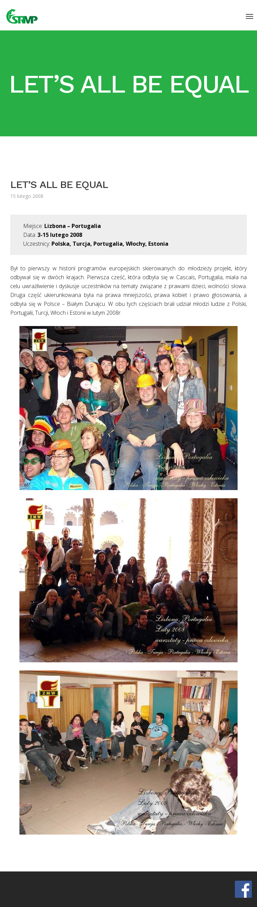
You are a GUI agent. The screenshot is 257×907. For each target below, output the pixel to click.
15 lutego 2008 (26, 196)
